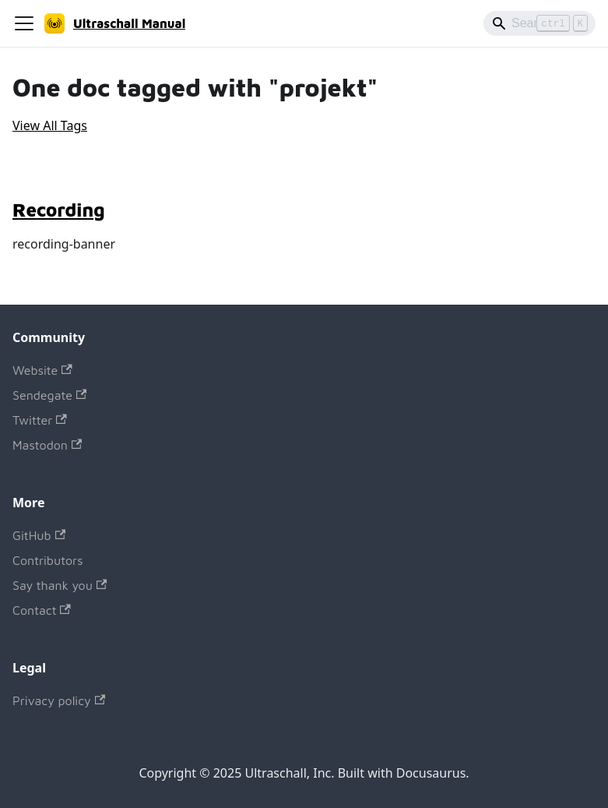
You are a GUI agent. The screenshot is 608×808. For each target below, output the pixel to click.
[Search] (539, 23)
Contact (41, 610)
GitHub (38, 535)
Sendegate (49, 395)
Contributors (47, 560)
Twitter (39, 420)
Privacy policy (58, 700)
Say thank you (59, 585)
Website (42, 370)
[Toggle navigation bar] (24, 23)
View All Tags (49, 125)
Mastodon (47, 445)
